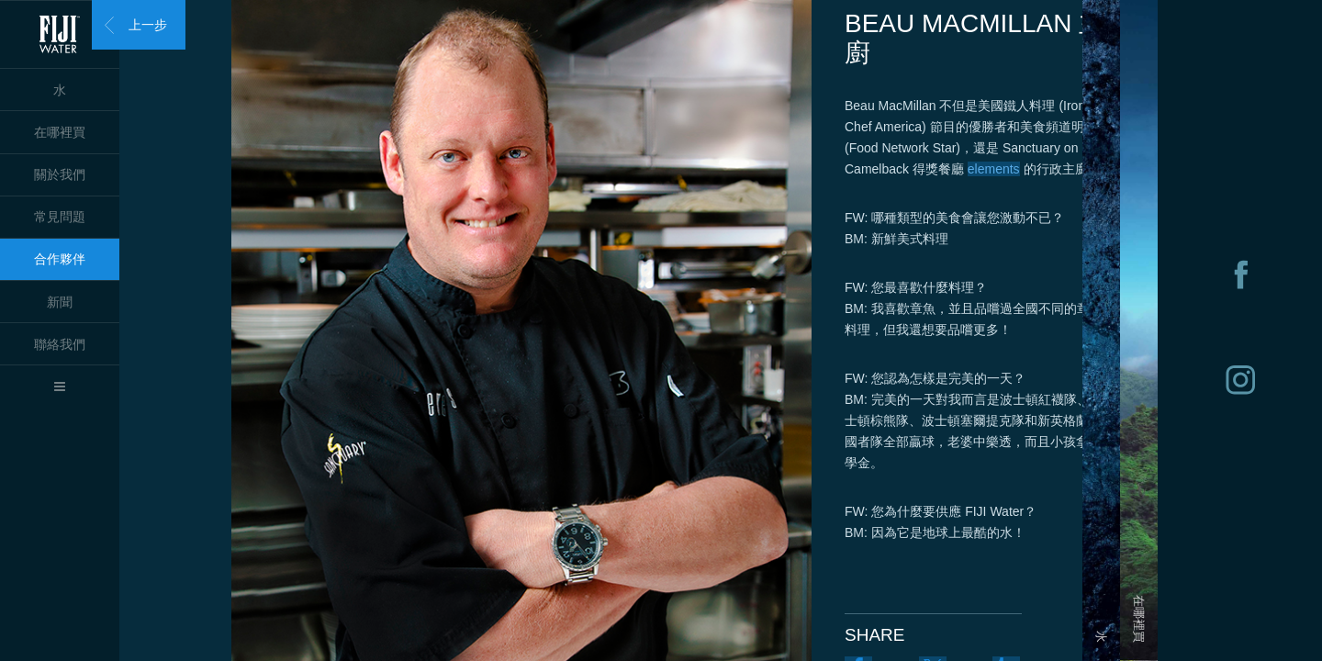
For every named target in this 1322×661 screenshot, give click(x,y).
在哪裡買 (59, 132)
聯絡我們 (59, 344)
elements (994, 169)
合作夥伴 (59, 259)
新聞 (60, 302)
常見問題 (59, 216)
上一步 (148, 24)
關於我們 (59, 174)
